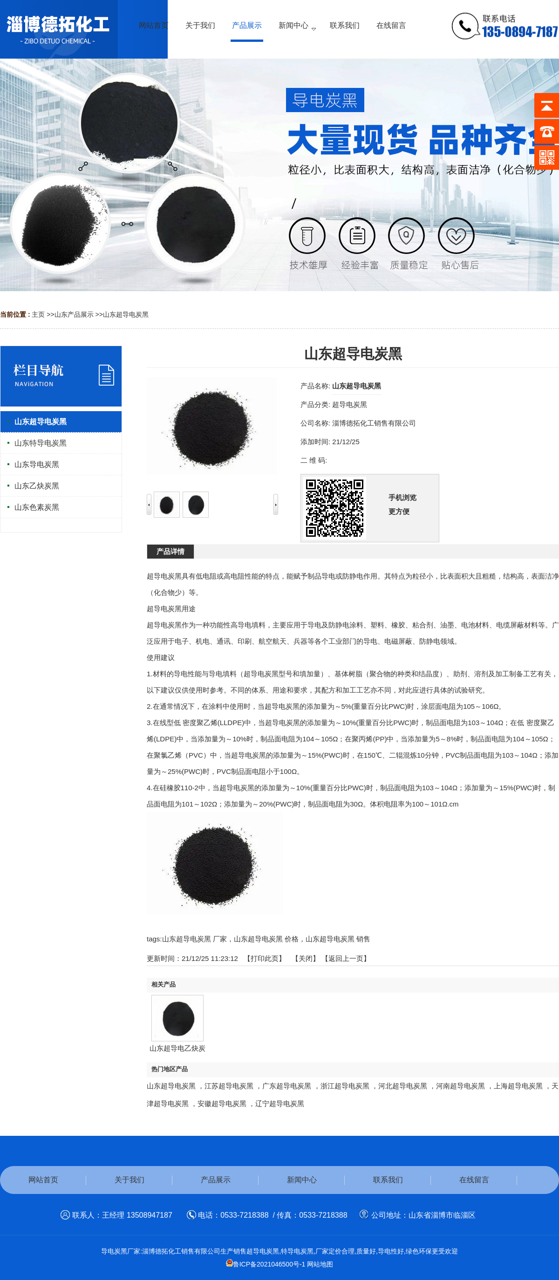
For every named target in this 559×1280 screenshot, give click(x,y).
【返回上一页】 (345, 958)
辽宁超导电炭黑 (279, 1103)
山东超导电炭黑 (126, 314)
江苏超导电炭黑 (230, 1086)
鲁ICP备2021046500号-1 (266, 1264)
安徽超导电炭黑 (223, 1103)
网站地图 (320, 1264)
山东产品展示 (74, 314)
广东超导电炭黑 (287, 1086)
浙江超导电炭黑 (345, 1086)
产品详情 (170, 551)
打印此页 (265, 958)
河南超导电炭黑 (461, 1086)
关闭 (306, 958)
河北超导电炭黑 (403, 1086)
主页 (38, 314)
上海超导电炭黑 (519, 1086)
